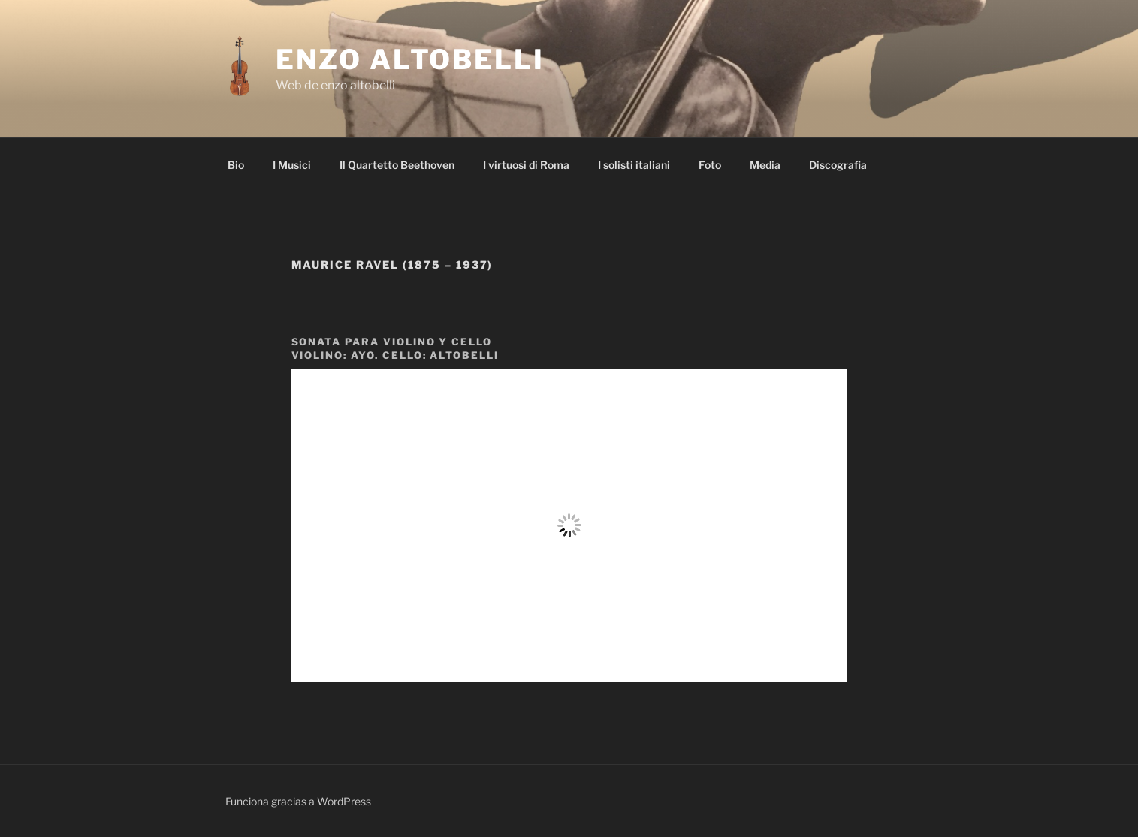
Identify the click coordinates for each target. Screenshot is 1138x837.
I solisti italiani (634, 164)
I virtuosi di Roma (526, 164)
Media (765, 164)
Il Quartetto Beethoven (397, 164)
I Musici (292, 164)
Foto (710, 164)
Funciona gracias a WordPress (298, 801)
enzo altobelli (410, 59)
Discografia (838, 164)
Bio (236, 164)
